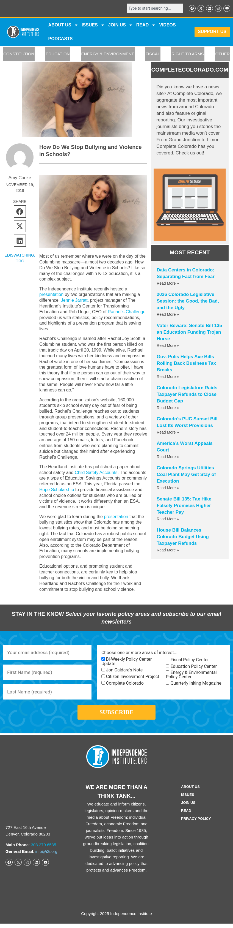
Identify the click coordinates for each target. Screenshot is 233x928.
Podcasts (60, 39)
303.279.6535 (43, 849)
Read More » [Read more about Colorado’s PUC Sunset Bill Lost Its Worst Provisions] (168, 432)
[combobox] (153, 8)
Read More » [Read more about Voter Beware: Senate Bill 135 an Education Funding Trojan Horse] (168, 346)
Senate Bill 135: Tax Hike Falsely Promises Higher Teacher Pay (184, 506)
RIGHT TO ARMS (187, 54)
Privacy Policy (196, 823)
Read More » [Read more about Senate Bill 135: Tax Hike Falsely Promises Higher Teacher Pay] (168, 519)
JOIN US (120, 25)
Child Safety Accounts (96, 472)
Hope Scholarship (79, 489)
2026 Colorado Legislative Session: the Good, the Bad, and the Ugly (188, 301)
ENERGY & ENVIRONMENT (107, 54)
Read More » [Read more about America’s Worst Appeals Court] (168, 457)
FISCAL (153, 54)
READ (146, 25)
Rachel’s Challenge (127, 311)
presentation (51, 294)
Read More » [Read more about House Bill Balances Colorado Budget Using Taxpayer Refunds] (168, 550)
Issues (93, 25)
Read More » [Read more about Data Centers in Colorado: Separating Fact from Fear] (168, 283)
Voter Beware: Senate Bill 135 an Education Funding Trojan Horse (189, 332)
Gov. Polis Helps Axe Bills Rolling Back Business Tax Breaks (186, 363)
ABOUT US (63, 25)
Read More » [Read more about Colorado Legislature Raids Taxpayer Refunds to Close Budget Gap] (168, 408)
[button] (20, 212)
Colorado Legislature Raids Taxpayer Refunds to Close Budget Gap (187, 394)
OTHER (222, 54)
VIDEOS (167, 25)
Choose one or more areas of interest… (139, 653)
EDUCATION (58, 54)
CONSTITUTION (18, 54)
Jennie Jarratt (74, 300)
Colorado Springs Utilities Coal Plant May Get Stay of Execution (186, 475)
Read (186, 815)
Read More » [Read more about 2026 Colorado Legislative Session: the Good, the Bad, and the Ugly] (168, 314)
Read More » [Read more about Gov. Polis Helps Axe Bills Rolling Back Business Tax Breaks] (168, 377)
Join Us (188, 807)
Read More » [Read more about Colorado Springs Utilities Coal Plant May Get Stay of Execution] (168, 488)
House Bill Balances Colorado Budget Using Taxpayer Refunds (183, 537)
